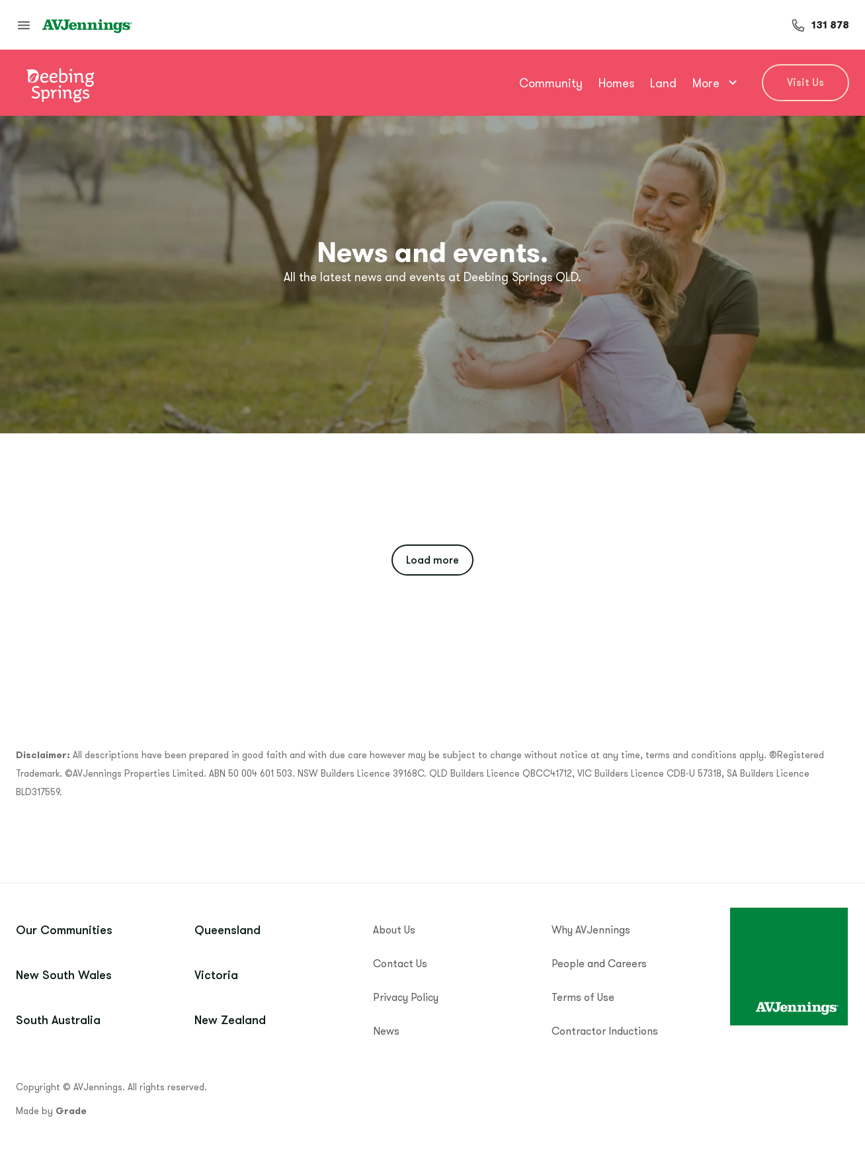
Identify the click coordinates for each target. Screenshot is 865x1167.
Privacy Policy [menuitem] (405, 997)
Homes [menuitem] (616, 83)
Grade (71, 1111)
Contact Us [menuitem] (400, 963)
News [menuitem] (386, 1030)
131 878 (830, 25)
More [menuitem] (716, 83)
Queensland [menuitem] (227, 929)
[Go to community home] (60, 83)
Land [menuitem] (663, 83)
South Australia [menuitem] (58, 1019)
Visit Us (805, 82)
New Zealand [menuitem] (230, 1019)
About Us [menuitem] (394, 929)
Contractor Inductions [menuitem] (605, 1030)
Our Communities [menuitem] (64, 929)
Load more (432, 559)
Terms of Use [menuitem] (583, 997)
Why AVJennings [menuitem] (591, 929)
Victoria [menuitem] (216, 974)
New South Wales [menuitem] (64, 974)
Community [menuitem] (551, 83)
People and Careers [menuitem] (599, 963)
